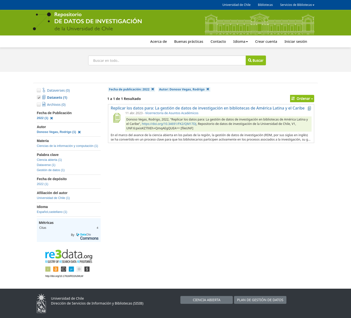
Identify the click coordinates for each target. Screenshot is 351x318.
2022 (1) (45, 118)
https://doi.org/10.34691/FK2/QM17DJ (169, 124)
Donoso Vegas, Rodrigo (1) (59, 132)
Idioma (240, 41)
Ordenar (302, 98)
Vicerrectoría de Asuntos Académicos (171, 113)
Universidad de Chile (236, 5)
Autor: (184, 89)
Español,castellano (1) (52, 212)
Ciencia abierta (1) (49, 160)
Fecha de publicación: (131, 89)
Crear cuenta (266, 41)
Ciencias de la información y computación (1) (67, 146)
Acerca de (158, 41)
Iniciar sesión (295, 41)
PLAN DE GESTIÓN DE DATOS (260, 299)
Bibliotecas (265, 5)
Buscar (255, 60)
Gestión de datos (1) (51, 170)
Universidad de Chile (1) (53, 198)
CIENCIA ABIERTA (206, 299)
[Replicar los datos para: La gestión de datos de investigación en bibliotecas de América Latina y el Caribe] (116, 118)
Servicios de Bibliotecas (297, 5)
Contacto (218, 41)
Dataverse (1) (46, 165)
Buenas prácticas (188, 41)
